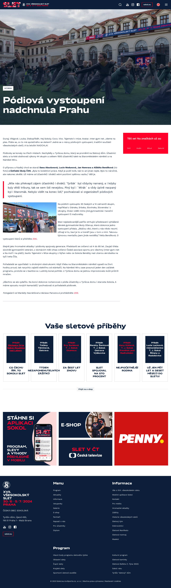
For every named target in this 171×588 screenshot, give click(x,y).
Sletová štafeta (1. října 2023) (125, 564)
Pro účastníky (59, 526)
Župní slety (58, 564)
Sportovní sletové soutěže (64, 573)
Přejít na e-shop (85, 389)
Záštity (115, 512)
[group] (16, 358)
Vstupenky (57, 504)
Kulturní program (119, 555)
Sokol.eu (60, 581)
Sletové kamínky (119, 560)
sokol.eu (147, 4)
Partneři (56, 517)
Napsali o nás (59, 521)
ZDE (35, 239)
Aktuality (57, 495)
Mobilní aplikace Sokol (122, 495)
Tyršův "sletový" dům (121, 573)
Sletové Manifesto (120, 530)
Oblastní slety (59, 560)
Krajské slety (59, 568)
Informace (57, 499)
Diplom (56, 530)
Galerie (56, 508)
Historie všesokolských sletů (125, 517)
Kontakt (115, 499)
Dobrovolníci (117, 526)
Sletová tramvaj (119, 535)
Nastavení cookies (113, 581)
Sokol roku (117, 568)
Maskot (115, 539)
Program (57, 490)
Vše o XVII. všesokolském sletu (126, 490)
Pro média (116, 504)
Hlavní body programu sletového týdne (70, 555)
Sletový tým (117, 521)
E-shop (56, 512)
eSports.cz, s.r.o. (73, 581)
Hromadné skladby (120, 508)
